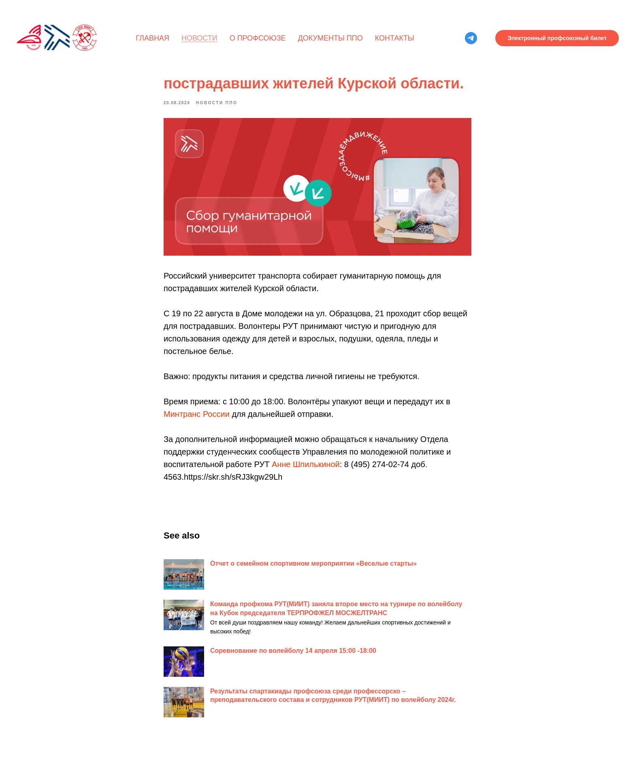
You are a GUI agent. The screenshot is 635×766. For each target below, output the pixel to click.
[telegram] (471, 38)
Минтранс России (198, 414)
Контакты (394, 38)
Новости (199, 38)
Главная (152, 38)
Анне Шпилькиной (306, 464)
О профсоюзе (258, 38)
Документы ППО (330, 38)
